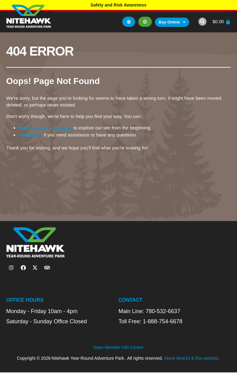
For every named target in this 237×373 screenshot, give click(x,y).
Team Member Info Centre (118, 348)
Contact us (31, 134)
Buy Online (171, 22)
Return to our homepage (45, 127)
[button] (201, 22)
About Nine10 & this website (191, 359)
